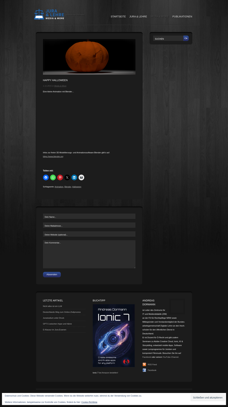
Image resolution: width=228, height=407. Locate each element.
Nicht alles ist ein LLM (52, 306)
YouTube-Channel (170, 357)
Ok (185, 38)
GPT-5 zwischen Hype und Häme (57, 324)
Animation (59, 187)
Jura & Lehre (138, 16)
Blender (68, 187)
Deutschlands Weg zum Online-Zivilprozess (62, 312)
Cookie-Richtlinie (89, 402)
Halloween (76, 187)
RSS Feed (152, 364)
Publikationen (182, 16)
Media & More (160, 16)
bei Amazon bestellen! (108, 373)
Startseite (118, 16)
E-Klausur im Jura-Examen (54, 330)
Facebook (147, 357)
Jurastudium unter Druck (53, 318)
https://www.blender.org (53, 156)
